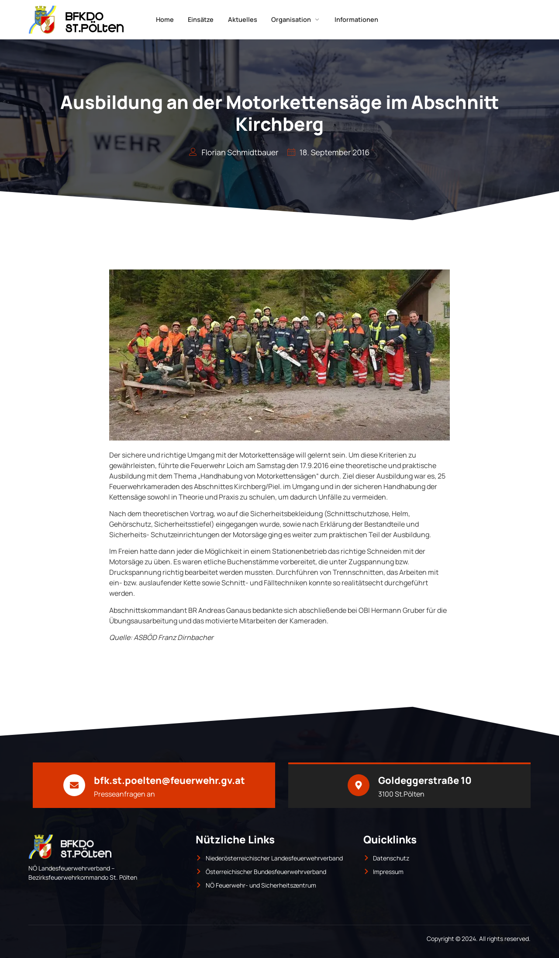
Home (157, 19)
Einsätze (197, 19)
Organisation (300, 19)
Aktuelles (243, 19)
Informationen (365, 19)
